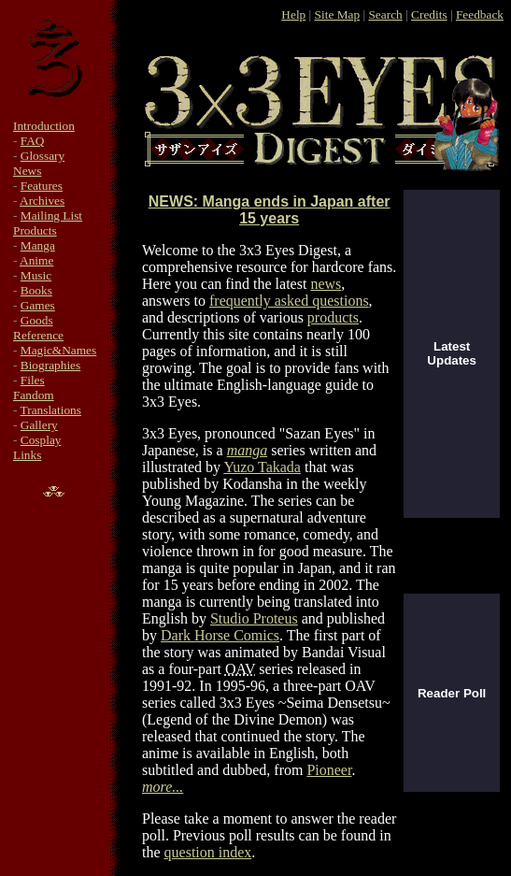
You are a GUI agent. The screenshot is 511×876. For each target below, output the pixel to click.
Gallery (39, 425)
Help (293, 14)
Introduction (44, 126)
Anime (36, 260)
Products (35, 230)
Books (36, 290)
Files (33, 380)
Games (38, 305)
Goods (37, 320)
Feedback (480, 14)
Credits (429, 14)
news (325, 284)
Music (36, 275)
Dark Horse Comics (220, 635)
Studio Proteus (254, 618)
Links (27, 455)
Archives (42, 201)
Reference (38, 335)
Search (385, 14)
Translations (51, 410)
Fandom (33, 395)
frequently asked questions (289, 301)
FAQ (33, 141)
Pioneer (328, 770)
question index (208, 852)
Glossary (42, 156)
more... (162, 787)
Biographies (50, 365)
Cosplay (41, 440)
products (333, 317)
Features (42, 186)
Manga (38, 245)
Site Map (338, 14)
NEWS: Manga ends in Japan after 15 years (269, 210)
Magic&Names (58, 350)
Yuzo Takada (262, 467)
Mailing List (51, 215)
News (27, 171)
